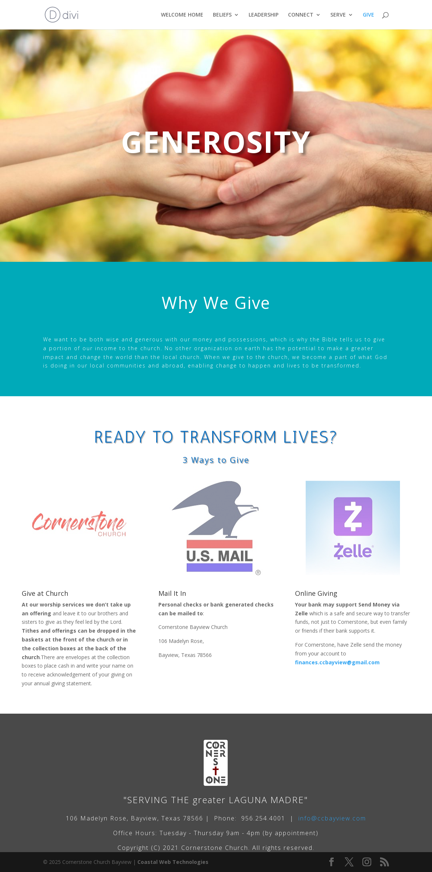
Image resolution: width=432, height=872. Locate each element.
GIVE (368, 15)
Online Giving (316, 593)
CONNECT (300, 15)
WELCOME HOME (182, 15)
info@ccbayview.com (332, 818)
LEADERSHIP (263, 15)
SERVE (338, 15)
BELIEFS (222, 15)
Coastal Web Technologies (172, 861)
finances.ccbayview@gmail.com (337, 662)
